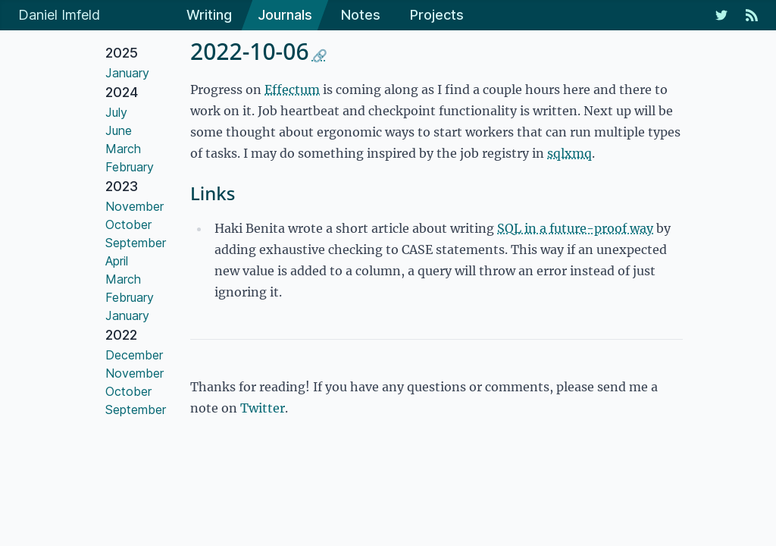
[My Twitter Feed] (721, 15)
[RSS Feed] (752, 15)
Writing (209, 15)
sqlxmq (569, 153)
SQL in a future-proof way (575, 228)
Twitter (262, 408)
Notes (360, 15)
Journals (285, 15)
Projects (437, 15)
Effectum (292, 89)
